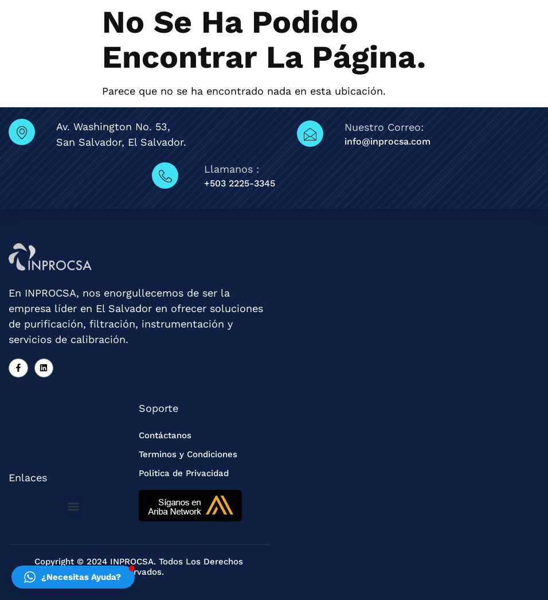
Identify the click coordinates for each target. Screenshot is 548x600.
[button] (73, 506)
